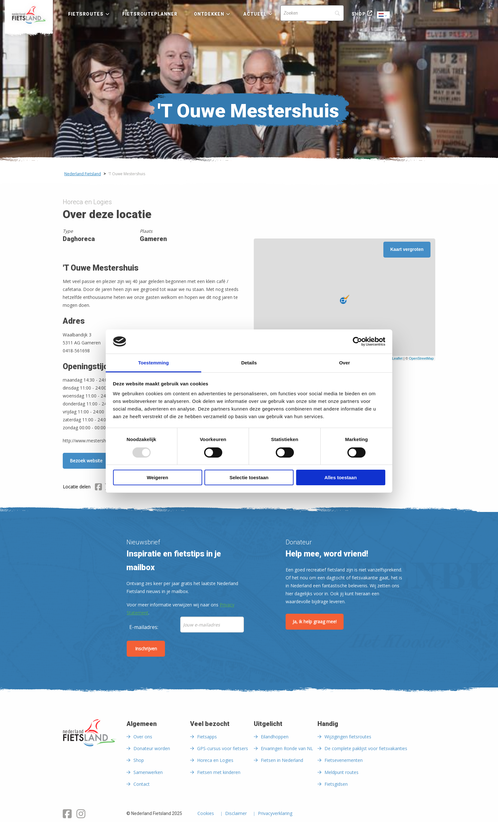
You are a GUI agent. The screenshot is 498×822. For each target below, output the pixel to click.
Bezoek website (86, 461)
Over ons (142, 737)
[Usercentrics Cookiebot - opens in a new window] (357, 341)
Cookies (205, 813)
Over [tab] (344, 362)
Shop (359, 14)
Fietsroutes (85, 14)
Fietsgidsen (336, 784)
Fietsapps (207, 737)
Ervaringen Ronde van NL (287, 748)
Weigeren (157, 477)
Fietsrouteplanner (149, 14)
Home (29, 15)
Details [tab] (249, 362)
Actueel (255, 14)
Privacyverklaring (275, 813)
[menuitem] (29, 15)
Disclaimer (236, 813)
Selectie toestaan (249, 477)
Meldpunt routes (341, 772)
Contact (141, 784)
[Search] (312, 13)
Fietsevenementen (343, 760)
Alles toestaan (340, 477)
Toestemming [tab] (153, 362)
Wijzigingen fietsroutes (347, 737)
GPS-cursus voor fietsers (222, 748)
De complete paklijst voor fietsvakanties (365, 748)
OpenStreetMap (421, 358)
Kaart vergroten (406, 249)
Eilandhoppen (274, 737)
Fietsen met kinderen (218, 772)
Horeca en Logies (215, 760)
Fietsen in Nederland (282, 760)
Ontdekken (209, 14)
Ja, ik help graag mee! (315, 621)
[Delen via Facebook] (98, 487)
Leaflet (397, 358)
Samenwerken (148, 772)
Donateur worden (151, 748)
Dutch (384, 15)
